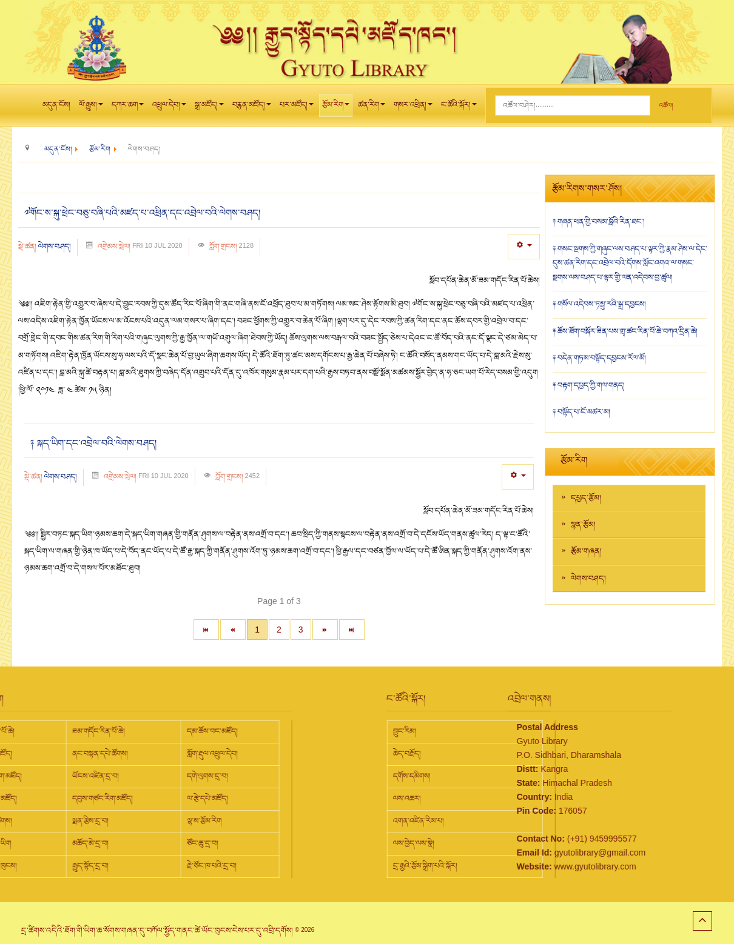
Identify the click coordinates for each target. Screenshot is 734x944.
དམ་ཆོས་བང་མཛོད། (72, 731)
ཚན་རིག (371, 108)
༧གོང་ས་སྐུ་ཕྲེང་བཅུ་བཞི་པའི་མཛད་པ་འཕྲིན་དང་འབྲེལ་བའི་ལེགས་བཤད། (142, 213)
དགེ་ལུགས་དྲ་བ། (67, 776)
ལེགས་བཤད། (54, 247)
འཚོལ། (666, 106)
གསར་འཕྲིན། (413, 108)
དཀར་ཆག (128, 108)
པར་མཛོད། (297, 108)
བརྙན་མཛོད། (251, 108)
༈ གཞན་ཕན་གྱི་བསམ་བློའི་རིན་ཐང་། (599, 222)
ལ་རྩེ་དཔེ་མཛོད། (67, 799)
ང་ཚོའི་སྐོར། (459, 108)
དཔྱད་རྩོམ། (586, 498)
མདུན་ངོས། (56, 105)
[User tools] (524, 246)
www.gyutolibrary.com (525, 866)
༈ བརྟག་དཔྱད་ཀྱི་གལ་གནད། (589, 385)
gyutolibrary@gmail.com (529, 852)
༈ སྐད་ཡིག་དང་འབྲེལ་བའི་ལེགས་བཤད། (93, 443)
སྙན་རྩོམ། (583, 525)
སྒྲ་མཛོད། (209, 108)
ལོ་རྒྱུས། (91, 108)
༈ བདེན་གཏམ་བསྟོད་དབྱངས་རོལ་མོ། (599, 358)
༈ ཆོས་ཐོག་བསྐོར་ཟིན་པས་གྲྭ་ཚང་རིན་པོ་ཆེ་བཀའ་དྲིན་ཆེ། (625, 331)
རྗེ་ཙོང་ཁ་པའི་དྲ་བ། (71, 866)
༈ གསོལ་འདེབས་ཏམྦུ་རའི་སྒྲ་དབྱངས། (599, 304)
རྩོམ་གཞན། (586, 551)
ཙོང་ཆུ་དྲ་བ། (62, 843)
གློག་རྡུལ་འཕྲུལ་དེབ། (72, 754)
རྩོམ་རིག (335, 108)
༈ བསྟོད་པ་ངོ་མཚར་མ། (581, 412)
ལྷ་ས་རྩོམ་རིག (64, 821)
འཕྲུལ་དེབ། (169, 108)
